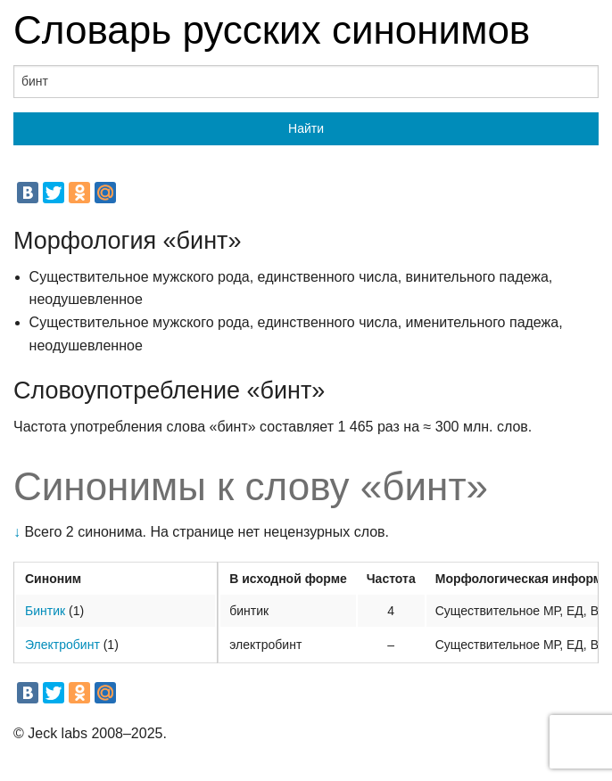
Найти (306, 128)
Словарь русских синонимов (271, 30)
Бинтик (45, 611)
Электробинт (62, 644)
